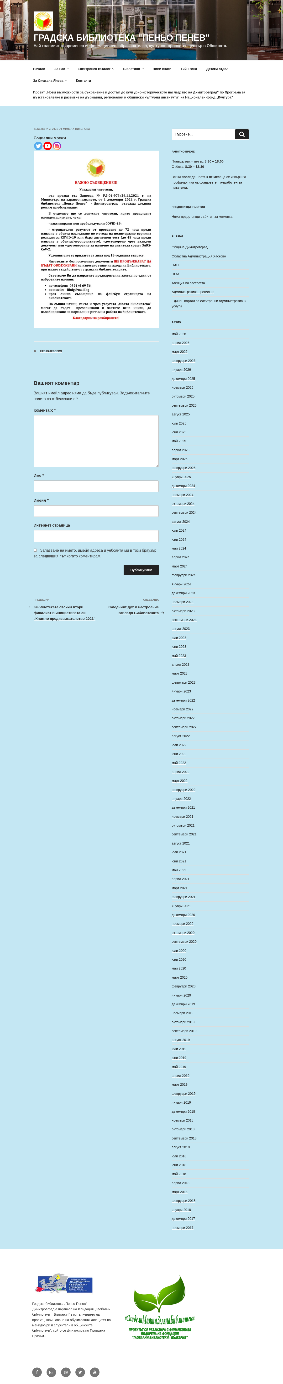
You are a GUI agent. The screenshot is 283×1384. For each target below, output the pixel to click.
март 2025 (180, 459)
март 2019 (180, 1084)
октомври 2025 (183, 396)
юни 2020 (179, 959)
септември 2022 (184, 727)
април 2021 (180, 879)
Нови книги (162, 69)
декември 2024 (183, 486)
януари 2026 (181, 369)
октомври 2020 (183, 933)
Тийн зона (189, 69)
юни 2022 (179, 754)
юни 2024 (179, 539)
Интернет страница (52, 525)
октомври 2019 (183, 1022)
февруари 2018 (184, 1201)
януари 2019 (181, 1102)
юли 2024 (179, 530)
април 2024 (180, 557)
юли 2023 (179, 638)
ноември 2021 (183, 816)
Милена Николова (76, 128)
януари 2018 (181, 1210)
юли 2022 (179, 745)
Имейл (41, 500)
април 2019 (180, 1076)
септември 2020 (184, 941)
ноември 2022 (183, 709)
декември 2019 (183, 1004)
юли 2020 (179, 951)
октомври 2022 (183, 718)
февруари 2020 (184, 986)
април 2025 (180, 450)
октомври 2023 (183, 611)
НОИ (175, 274)
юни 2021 (179, 861)
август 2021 (181, 843)
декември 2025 (183, 379)
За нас (61, 69)
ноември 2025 (183, 387)
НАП (175, 265)
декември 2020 (183, 915)
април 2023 (180, 664)
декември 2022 (183, 700)
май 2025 (179, 441)
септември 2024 (184, 512)
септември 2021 (184, 834)
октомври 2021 (183, 825)
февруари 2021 (184, 897)
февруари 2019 (184, 1093)
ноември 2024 (183, 495)
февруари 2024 (184, 575)
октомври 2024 (183, 504)
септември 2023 (184, 620)
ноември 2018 (183, 1120)
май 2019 (179, 1067)
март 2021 (180, 888)
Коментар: (45, 410)
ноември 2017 (183, 1228)
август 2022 (181, 736)
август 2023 (181, 629)
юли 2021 (179, 852)
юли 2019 (179, 1049)
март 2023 (180, 673)
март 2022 (180, 781)
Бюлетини (134, 69)
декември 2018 (183, 1111)
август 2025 (181, 414)
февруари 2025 (184, 468)
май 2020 (179, 968)
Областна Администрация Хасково (199, 256)
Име (39, 476)
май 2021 (179, 870)
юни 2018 (179, 1165)
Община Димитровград (190, 247)
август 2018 (181, 1147)
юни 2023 (179, 646)
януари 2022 (181, 799)
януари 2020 (181, 995)
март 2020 (180, 977)
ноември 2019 (183, 1013)
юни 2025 (179, 432)
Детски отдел (217, 69)
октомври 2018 (183, 1129)
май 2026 (179, 334)
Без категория (51, 351)
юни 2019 (179, 1058)
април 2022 (180, 772)
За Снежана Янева (50, 80)
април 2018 (180, 1183)
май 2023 (179, 656)
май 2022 (179, 763)
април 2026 (180, 343)
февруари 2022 (184, 790)
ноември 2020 (183, 924)
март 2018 (180, 1192)
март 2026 (180, 352)
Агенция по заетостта (188, 283)
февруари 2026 (184, 361)
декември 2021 (183, 807)
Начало (39, 69)
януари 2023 (181, 691)
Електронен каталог (96, 69)
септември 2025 (184, 405)
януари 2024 (181, 584)
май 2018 (179, 1174)
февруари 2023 (184, 682)
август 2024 (181, 521)
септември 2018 (184, 1138)
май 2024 (179, 548)
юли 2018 (179, 1156)
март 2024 (180, 566)
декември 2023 (183, 593)
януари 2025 (181, 477)
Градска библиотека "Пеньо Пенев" (122, 38)
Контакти (83, 80)
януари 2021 (181, 906)
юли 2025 (179, 423)
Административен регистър (193, 292)
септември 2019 (184, 1031)
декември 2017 (183, 1219)
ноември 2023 (183, 602)
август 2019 (181, 1040)
